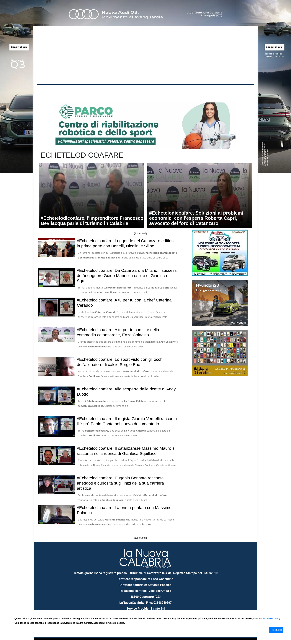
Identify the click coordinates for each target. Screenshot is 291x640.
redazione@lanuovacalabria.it (153, 608)
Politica (90, 90)
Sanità (102, 90)
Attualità (116, 90)
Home (46, 89)
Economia (132, 90)
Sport (146, 90)
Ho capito (276, 629)
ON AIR (239, 91)
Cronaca (76, 90)
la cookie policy (272, 618)
